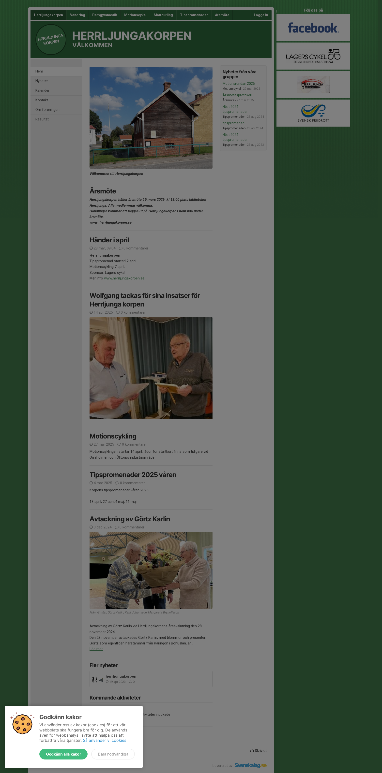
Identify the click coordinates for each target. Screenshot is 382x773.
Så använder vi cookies (104, 740)
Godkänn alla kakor (63, 754)
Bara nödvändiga (113, 754)
